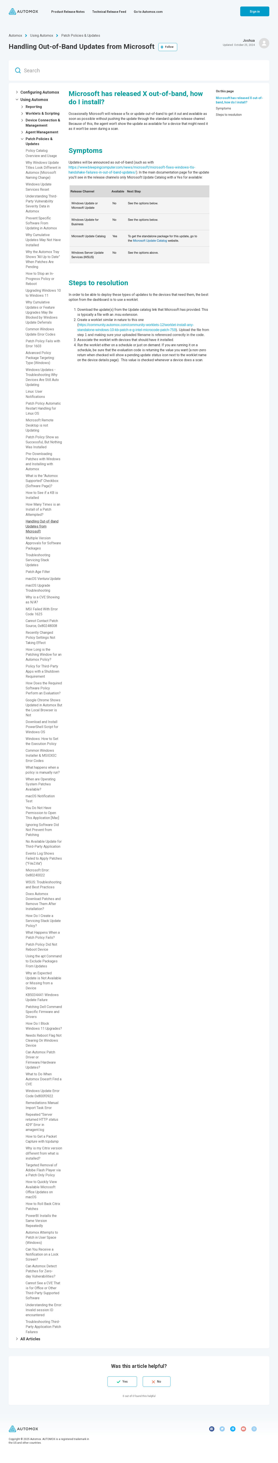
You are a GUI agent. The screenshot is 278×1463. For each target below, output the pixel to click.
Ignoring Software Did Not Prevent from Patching (42, 830)
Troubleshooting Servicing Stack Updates (38, 560)
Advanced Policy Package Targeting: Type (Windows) (40, 358)
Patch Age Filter (38, 572)
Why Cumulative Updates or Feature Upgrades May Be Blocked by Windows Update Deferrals (42, 312)
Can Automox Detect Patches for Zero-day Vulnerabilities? (41, 1271)
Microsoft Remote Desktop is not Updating (39, 425)
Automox (15, 35)
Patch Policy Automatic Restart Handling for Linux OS (43, 408)
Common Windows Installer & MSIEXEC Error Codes (41, 755)
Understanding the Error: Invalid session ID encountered (44, 1310)
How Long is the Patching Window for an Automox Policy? (43, 654)
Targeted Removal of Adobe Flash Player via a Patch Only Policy (43, 1170)
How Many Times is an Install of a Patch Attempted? (43, 509)
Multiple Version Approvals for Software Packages (43, 543)
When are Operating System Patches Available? (40, 784)
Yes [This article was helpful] (125, 1381)
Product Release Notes (68, 11)
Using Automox (41, 35)
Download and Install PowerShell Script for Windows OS (42, 727)
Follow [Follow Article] (169, 46)
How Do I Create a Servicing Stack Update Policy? (43, 921)
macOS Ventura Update (43, 579)
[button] (38, 92)
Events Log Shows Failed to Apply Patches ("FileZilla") (44, 858)
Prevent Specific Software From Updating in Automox (41, 223)
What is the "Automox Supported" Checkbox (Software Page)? (42, 481)
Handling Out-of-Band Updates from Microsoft (42, 526)
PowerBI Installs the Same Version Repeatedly (41, 1221)
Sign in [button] (255, 11)
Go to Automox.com (148, 11)
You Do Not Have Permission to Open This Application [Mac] (42, 813)
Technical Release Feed (109, 11)
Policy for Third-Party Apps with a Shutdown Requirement (42, 671)
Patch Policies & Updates (80, 35)
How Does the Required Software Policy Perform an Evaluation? (44, 688)
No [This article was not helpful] (159, 1381)
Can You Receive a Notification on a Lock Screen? (42, 1254)
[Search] (139, 70)
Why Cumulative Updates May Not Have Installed (43, 240)
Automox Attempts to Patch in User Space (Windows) (42, 1237)
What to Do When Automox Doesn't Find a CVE (43, 1079)
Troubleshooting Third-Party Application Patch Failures (43, 1327)
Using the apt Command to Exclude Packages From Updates (44, 961)
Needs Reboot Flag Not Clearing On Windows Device (43, 1040)
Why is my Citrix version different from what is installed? (44, 1153)
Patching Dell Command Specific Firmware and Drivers (44, 1012)
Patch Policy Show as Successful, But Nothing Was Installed (44, 442)
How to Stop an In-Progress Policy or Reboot (40, 278)
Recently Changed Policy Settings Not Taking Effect (40, 638)
